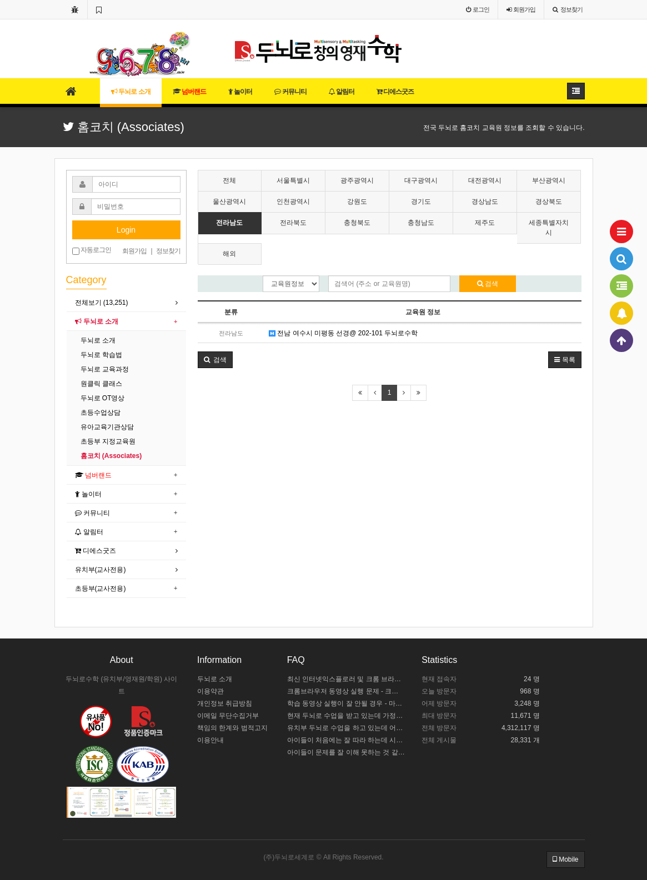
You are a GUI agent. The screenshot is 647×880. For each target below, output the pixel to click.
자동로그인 (91, 250)
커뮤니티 (290, 91)
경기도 (421, 201)
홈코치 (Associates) (111, 456)
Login (126, 229)
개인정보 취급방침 (224, 703)
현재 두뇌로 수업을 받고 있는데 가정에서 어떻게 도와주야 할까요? (346, 716)
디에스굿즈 (395, 91)
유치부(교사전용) (100, 570)
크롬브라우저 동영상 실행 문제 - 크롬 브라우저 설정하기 (346, 691)
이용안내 (210, 740)
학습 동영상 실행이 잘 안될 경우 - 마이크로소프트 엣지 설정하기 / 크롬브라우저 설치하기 (346, 703)
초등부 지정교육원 (108, 441)
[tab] (126, 303)
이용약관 (210, 691)
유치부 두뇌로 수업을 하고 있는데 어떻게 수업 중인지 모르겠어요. (346, 728)
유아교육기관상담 (107, 427)
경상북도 (548, 201)
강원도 (357, 201)
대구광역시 (421, 180)
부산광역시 (548, 180)
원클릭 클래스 (101, 384)
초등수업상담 (101, 412)
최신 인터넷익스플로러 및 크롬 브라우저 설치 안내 (346, 679)
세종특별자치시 (549, 227)
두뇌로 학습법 (101, 355)
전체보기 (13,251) (101, 302)
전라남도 (229, 223)
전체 (229, 180)
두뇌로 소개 (131, 91)
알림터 (341, 91)
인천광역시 (293, 201)
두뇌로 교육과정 (105, 369)
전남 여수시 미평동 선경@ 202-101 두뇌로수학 (343, 333)
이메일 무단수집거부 (228, 716)
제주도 (485, 223)
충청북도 (357, 223)
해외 (229, 254)
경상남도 (485, 201)
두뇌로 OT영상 (103, 398)
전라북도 (293, 223)
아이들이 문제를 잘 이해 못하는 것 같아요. (346, 752)
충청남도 (421, 223)
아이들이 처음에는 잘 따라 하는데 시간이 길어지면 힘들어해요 (346, 740)
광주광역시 (357, 180)
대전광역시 (484, 180)
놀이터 (240, 91)
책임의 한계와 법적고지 (232, 728)
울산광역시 (229, 201)
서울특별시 (293, 180)
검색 (487, 284)
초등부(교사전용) (100, 588)
